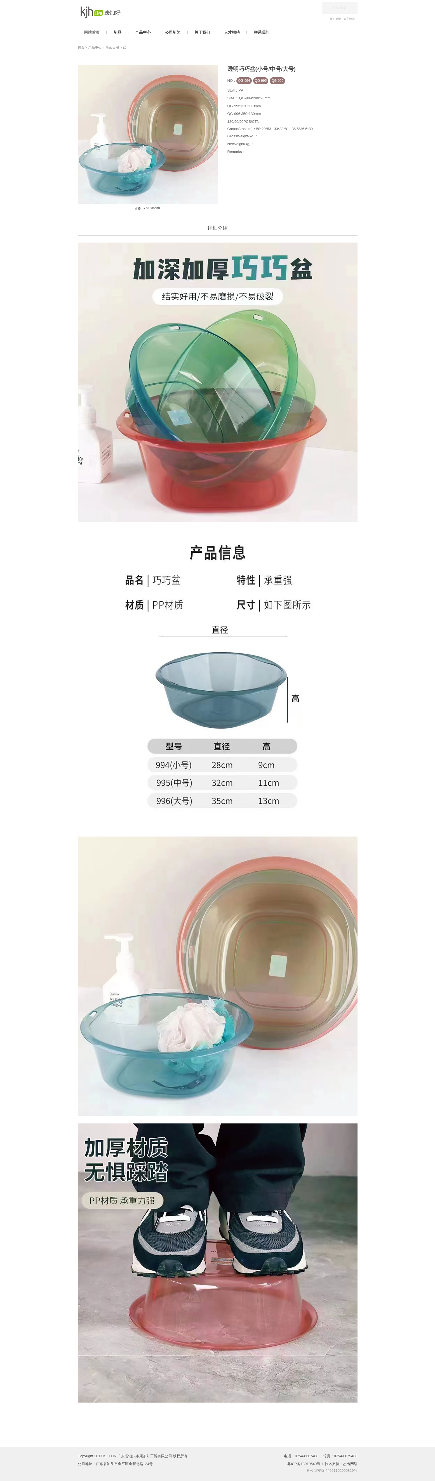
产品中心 (95, 47)
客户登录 (335, 18)
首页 (81, 47)
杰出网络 (350, 1464)
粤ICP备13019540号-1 (306, 1464)
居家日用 (112, 47)
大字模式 (349, 18)
